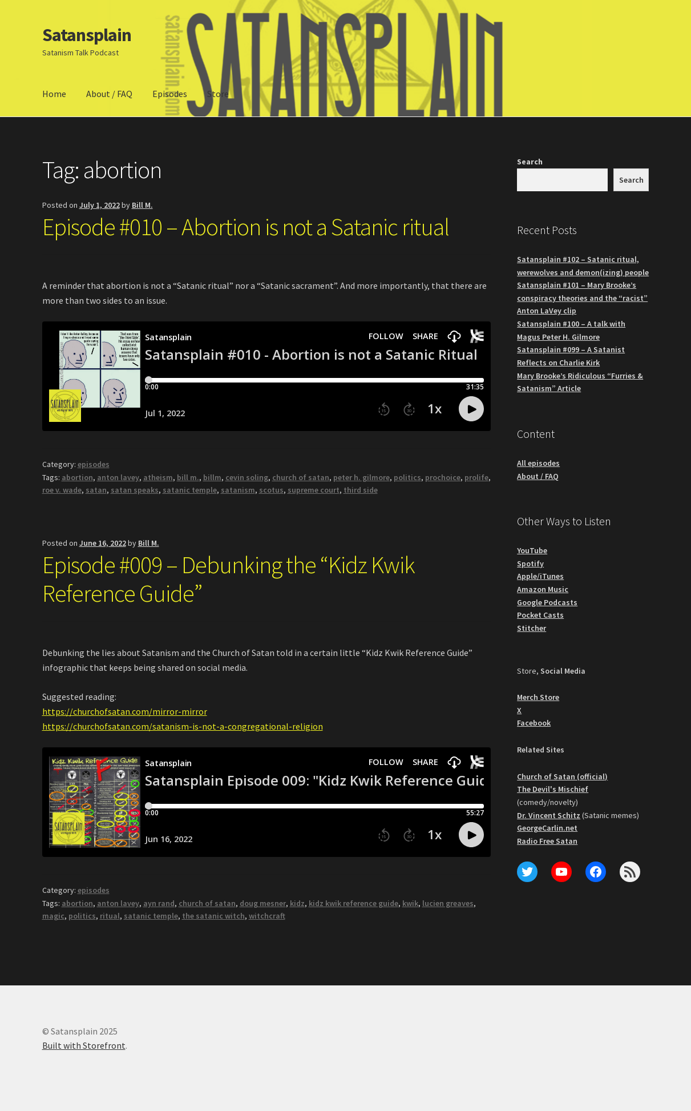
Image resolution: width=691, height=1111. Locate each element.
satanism (238, 490)
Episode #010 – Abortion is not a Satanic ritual (245, 226)
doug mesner (263, 903)
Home (54, 93)
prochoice (442, 477)
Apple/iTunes (540, 576)
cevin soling (246, 477)
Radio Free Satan (547, 841)
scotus (271, 490)
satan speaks (135, 490)
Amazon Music (542, 589)
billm (212, 477)
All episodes (538, 463)
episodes (94, 464)
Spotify (530, 563)
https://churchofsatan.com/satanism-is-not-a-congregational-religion (182, 726)
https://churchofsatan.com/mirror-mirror (124, 711)
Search (530, 161)
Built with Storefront (84, 1045)
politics (407, 477)
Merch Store (538, 697)
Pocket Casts (540, 615)
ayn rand (159, 903)
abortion (77, 477)
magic (53, 916)
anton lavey (118, 477)
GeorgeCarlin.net (547, 828)
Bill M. (142, 205)
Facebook (534, 723)
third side (361, 490)
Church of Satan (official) (562, 776)
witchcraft (267, 916)
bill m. (188, 477)
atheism (158, 477)
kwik (410, 903)
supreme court (314, 490)
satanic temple (190, 490)
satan (96, 490)
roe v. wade (62, 490)
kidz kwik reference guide (353, 903)
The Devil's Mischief (552, 789)
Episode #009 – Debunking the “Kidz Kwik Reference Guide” (228, 579)
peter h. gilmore (361, 477)
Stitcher (531, 628)
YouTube (532, 550)
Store (218, 93)
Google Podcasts (547, 602)
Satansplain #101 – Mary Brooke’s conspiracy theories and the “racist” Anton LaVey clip (582, 298)
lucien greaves (448, 903)
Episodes (169, 93)
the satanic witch (213, 916)
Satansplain (86, 34)
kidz (297, 903)
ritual (110, 916)
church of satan (300, 477)
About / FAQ (109, 93)
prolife (476, 477)
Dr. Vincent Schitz (548, 815)
